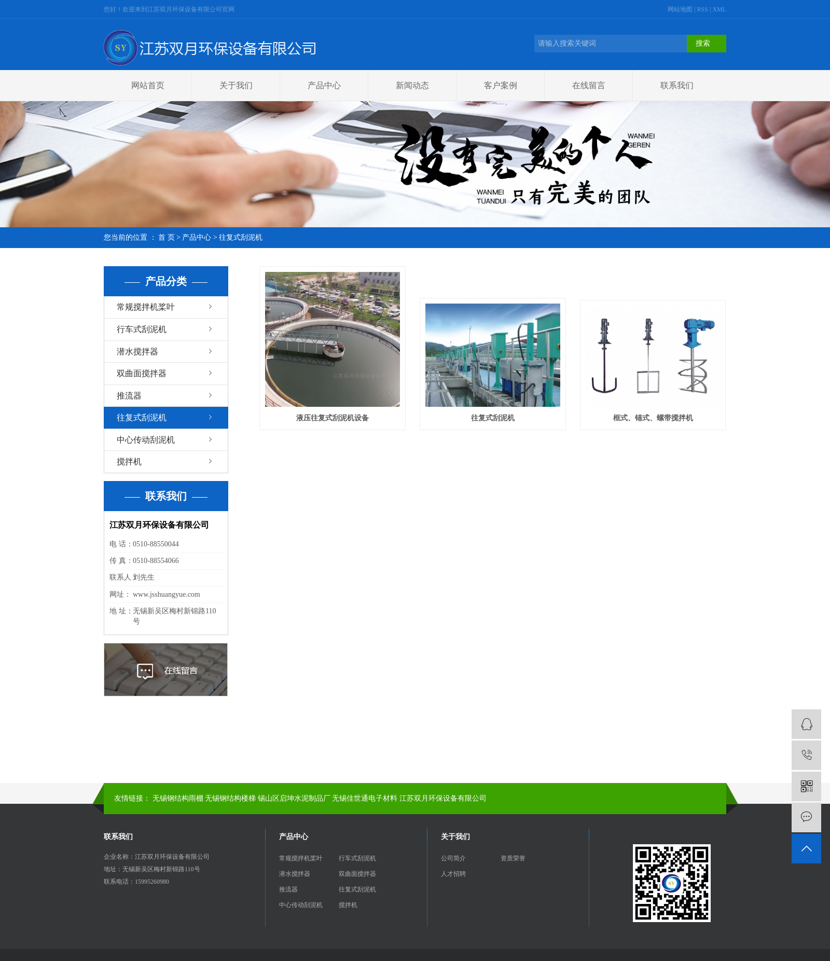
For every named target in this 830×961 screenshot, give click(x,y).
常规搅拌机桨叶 (146, 307)
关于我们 (236, 85)
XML (719, 9)
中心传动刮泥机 (146, 439)
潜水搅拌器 (137, 351)
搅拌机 (129, 461)
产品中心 (324, 85)
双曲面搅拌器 (142, 373)
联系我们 (677, 85)
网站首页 (147, 85)
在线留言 (588, 85)
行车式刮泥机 (142, 329)
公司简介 (453, 858)
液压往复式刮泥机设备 (332, 418)
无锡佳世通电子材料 (364, 798)
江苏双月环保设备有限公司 (443, 798)
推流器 (129, 395)
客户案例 (500, 85)
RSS (702, 9)
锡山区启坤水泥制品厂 (294, 798)
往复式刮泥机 (240, 237)
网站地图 (681, 9)
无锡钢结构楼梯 (230, 798)
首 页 (166, 237)
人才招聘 (453, 873)
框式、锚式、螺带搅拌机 (653, 418)
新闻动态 (412, 85)
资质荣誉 (513, 858)
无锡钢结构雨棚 (178, 798)
